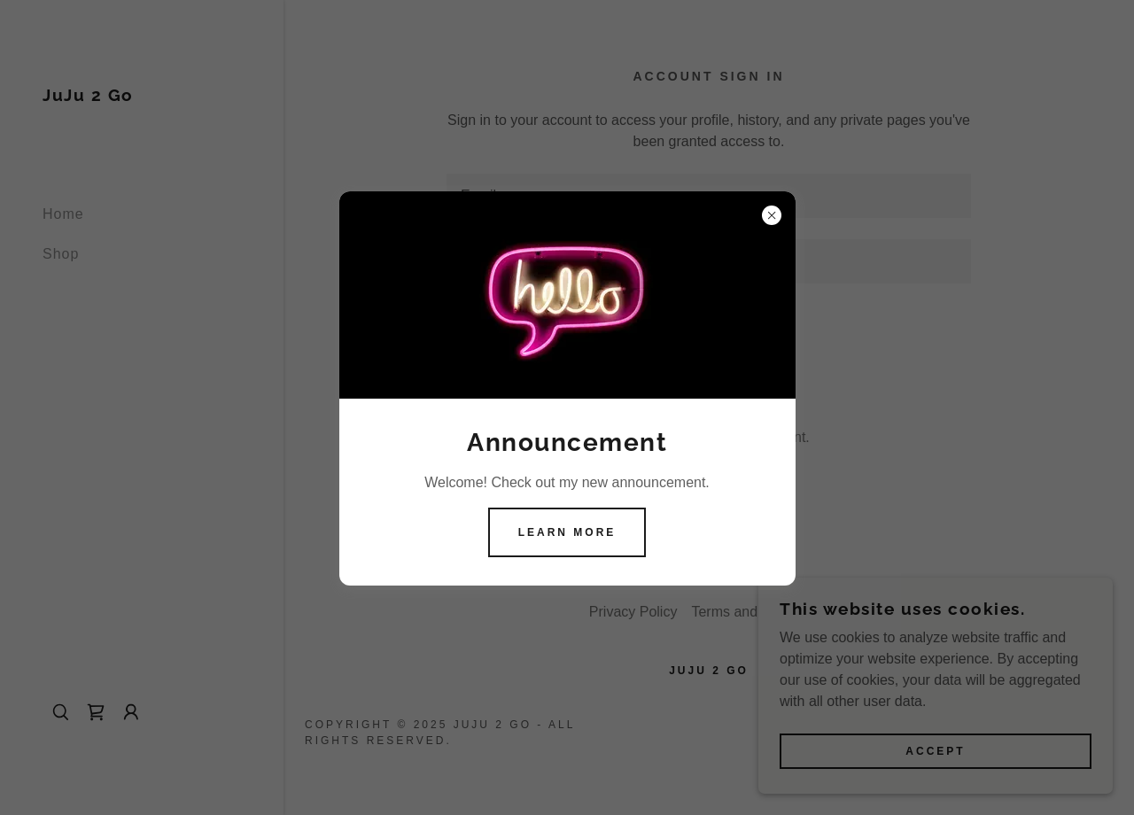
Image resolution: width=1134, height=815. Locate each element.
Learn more (567, 532)
